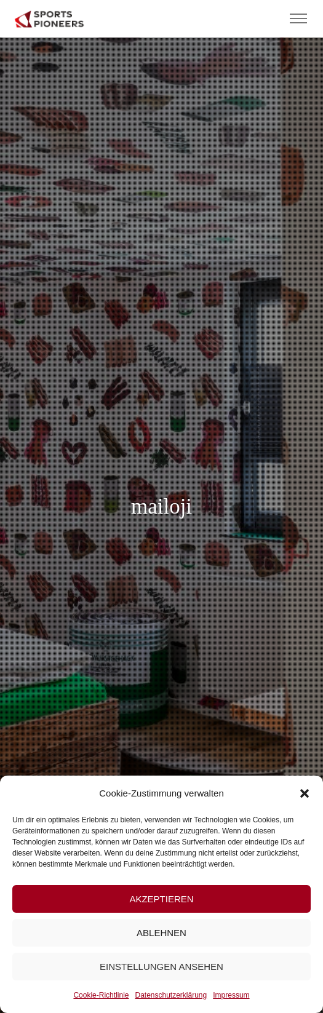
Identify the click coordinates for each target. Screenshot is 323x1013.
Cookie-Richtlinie (101, 995)
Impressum (231, 995)
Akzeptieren (161, 899)
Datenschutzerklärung (171, 995)
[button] (304, 793)
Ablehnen (161, 933)
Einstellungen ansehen (161, 966)
